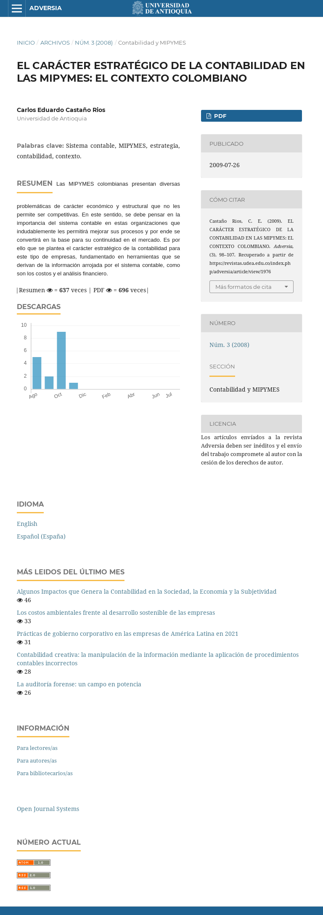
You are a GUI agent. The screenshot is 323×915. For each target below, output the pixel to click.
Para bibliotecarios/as (45, 773)
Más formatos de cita (243, 286)
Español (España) (41, 536)
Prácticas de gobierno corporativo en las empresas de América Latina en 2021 (127, 634)
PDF (219, 115)
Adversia (45, 8)
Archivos (55, 42)
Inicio (26, 42)
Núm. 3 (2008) (94, 42)
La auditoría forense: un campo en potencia (79, 684)
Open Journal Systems (48, 809)
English (27, 524)
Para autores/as (37, 760)
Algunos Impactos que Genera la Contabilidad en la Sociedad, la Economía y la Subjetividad (147, 591)
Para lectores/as (37, 748)
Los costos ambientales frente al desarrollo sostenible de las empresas (116, 612)
